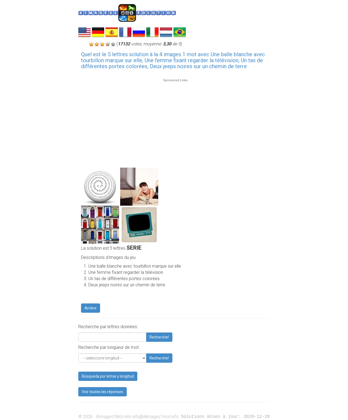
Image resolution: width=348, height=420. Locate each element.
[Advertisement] (175, 121)
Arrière (91, 308)
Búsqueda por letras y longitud (108, 376)
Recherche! (159, 337)
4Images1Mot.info (113, 416)
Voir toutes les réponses (102, 392)
